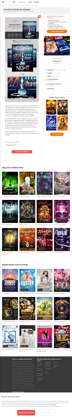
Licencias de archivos (40, 364)
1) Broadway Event (10, 145)
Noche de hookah (59, 196)
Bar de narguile (41, 252)
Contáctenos (48, 368)
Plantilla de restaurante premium (26, 350)
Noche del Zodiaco (59, 321)
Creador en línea (56, 366)
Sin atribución (22, 154)
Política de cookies (39, 379)
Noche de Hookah (42, 224)
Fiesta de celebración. (43, 293)
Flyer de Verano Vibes (43, 321)
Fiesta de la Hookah (59, 224)
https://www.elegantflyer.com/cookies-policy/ (11, 406)
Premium (52, 2)
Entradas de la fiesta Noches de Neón (42, 350)
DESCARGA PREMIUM (22, 151)
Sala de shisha (23, 224)
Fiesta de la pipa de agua (44, 196)
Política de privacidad (39, 374)
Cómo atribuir (49, 85)
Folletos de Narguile (60, 70)
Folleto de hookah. (24, 196)
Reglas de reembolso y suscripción (48, 363)
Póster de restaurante (8, 321)
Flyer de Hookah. (59, 252)
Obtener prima (57, 134)
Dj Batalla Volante (59, 293)
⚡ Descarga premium (57, 31)
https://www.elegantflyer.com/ (38, 401)
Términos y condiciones (40, 369)
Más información (50, 81)
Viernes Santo (6, 293)
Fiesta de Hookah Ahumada (7, 253)
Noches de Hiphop (24, 321)
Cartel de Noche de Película (62, 349)
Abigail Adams (56, 76)
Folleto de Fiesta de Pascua (27, 293)
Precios (55, 362)
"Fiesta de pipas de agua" (9, 196)
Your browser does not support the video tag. (57, 45)
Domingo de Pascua (8, 349)
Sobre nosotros (47, 372)
